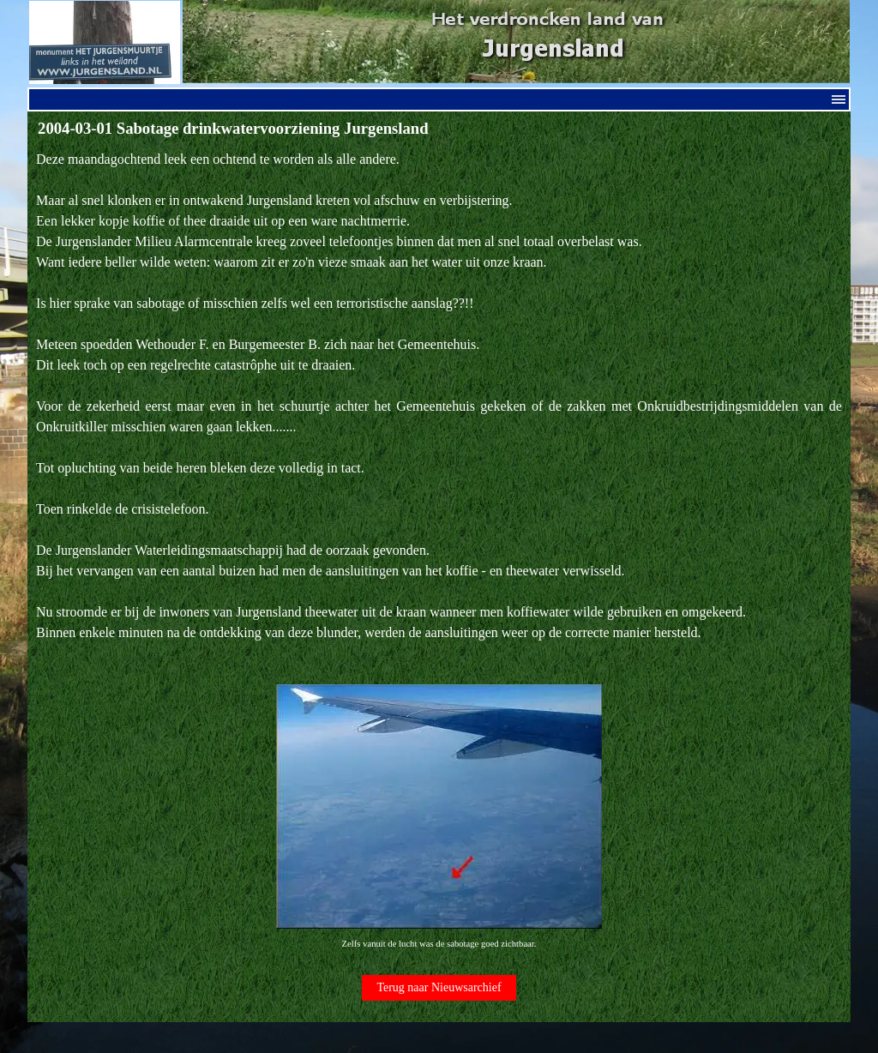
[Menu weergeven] (838, 99)
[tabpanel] (439, 551)
